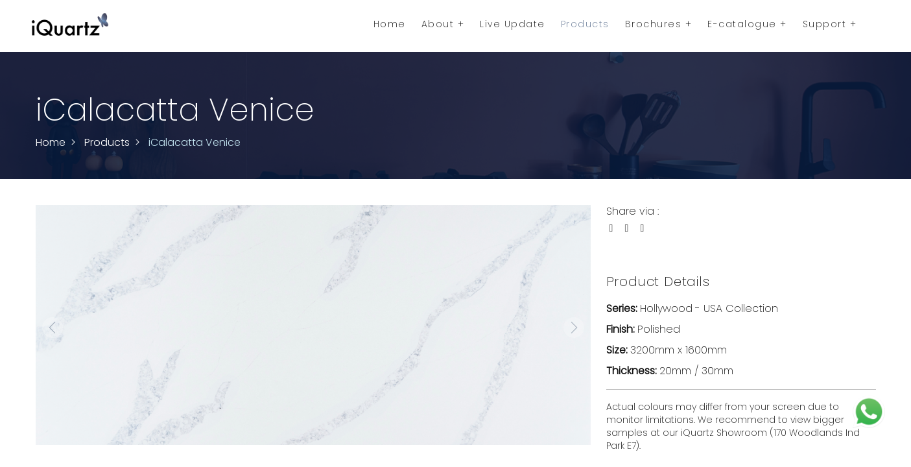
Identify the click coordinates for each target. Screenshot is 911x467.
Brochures (658, 24)
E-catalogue (747, 24)
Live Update (512, 24)
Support (830, 24)
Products (585, 24)
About (443, 24)
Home (389, 24)
